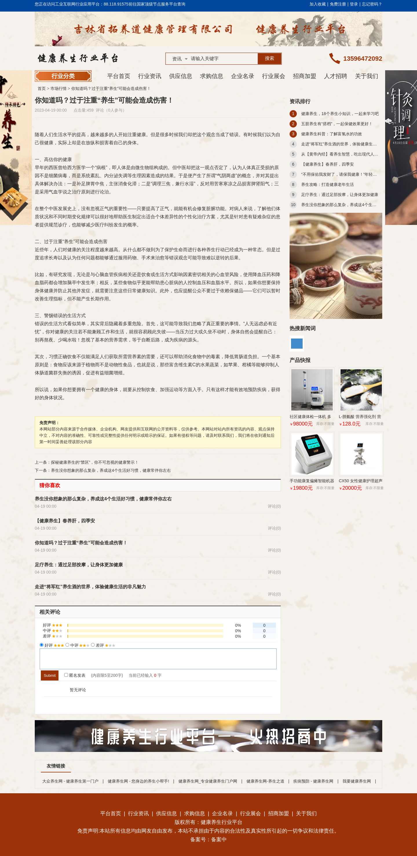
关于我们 (366, 76)
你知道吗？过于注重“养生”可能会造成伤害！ (111, 88)
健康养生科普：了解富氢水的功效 (331, 134)
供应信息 (180, 76)
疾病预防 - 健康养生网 (313, 781)
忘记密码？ (372, 4)
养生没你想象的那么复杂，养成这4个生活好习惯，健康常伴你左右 (103, 498)
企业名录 (242, 76)
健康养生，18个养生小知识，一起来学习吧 (340, 113)
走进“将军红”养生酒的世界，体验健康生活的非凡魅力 (90, 586)
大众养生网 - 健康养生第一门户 (70, 781)
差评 (105, 645)
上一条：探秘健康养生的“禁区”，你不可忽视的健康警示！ (87, 462)
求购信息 (211, 76)
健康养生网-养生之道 (265, 781)
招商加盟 (304, 76)
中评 (79, 645)
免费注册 (338, 4)
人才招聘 (335, 76)
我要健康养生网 (357, 781)
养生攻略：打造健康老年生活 (327, 184)
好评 (53, 645)
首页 (42, 88)
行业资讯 (149, 76)
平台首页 (118, 76)
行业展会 (273, 76)
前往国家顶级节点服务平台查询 (157, 4)
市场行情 (58, 88)
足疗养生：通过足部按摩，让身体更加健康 (79, 564)
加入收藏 (318, 4)
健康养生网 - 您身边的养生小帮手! (138, 781)
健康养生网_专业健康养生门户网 (207, 781)
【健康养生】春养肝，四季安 (65, 520)
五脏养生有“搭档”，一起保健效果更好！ (337, 123)
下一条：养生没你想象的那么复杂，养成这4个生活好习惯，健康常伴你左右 (103, 470)
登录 (354, 4)
